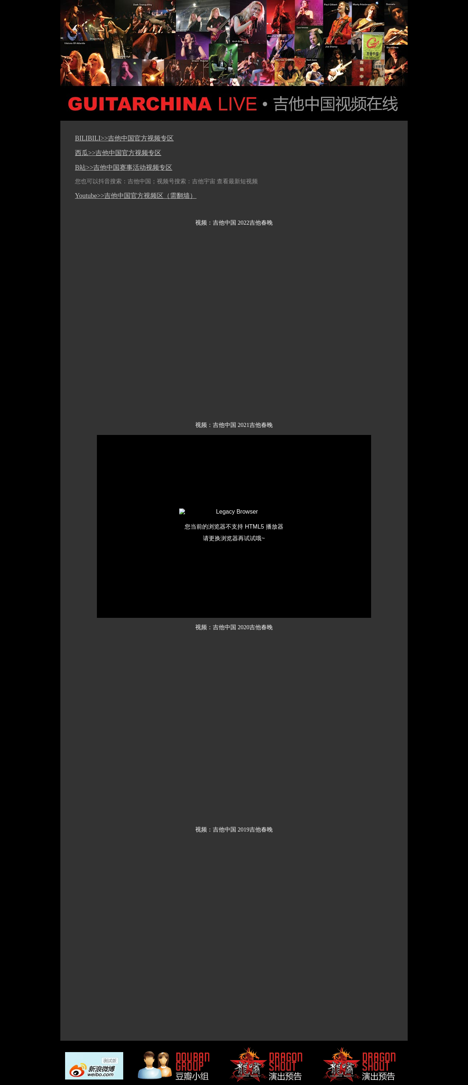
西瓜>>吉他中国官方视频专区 (118, 153)
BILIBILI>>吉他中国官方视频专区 (124, 138)
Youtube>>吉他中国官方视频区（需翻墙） (136, 195)
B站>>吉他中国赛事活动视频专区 (123, 167)
